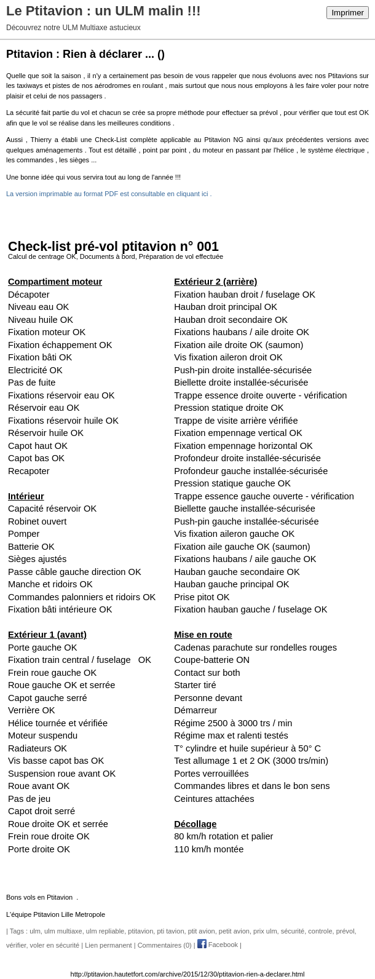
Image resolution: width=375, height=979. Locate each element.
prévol (345, 931)
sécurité (293, 931)
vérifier (16, 944)
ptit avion (201, 931)
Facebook (217, 944)
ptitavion (140, 931)
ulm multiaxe (63, 931)
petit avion (234, 931)
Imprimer (347, 12)
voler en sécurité (55, 944)
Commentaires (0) (165, 944)
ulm (35, 931)
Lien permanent (108, 944)
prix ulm (265, 931)
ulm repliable (105, 931)
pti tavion (170, 931)
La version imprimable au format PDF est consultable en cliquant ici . (108, 193)
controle (320, 931)
